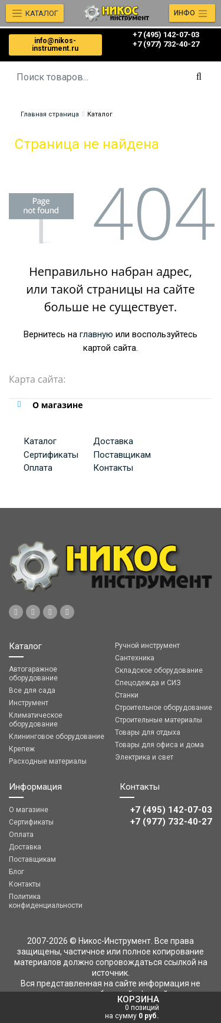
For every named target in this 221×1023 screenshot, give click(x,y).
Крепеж (22, 749)
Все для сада (32, 690)
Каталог (40, 441)
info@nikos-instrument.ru (55, 45)
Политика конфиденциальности (46, 901)
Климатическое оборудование (35, 719)
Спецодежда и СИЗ (148, 683)
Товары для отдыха (147, 732)
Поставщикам (122, 454)
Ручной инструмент (147, 645)
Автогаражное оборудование (33, 673)
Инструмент (28, 703)
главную (96, 334)
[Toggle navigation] (192, 13)
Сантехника (134, 658)
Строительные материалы (158, 720)
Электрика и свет (144, 757)
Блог (16, 872)
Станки (126, 695)
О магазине (28, 810)
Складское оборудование (159, 670)
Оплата (38, 467)
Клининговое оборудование (56, 736)
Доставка (113, 441)
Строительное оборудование (163, 707)
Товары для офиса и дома (159, 745)
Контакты (113, 467)
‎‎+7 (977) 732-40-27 (166, 44)
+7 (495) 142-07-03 (166, 34)
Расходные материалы (48, 761)
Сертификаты (51, 454)
